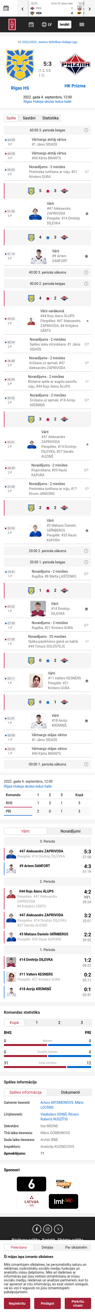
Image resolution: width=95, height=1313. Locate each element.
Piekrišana (19, 1247)
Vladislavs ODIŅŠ (54, 1114)
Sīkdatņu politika (70, 1240)
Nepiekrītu (17, 1303)
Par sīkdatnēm (76, 1247)
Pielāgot (47, 1303)
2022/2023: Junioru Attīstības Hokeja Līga (49, 42)
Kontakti (48, 1240)
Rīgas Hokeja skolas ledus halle (48, 102)
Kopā (14, 1022)
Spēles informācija (25, 1092)
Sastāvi (29, 118)
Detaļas (47, 1247)
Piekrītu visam (78, 1303)
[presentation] (22, 8)
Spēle (11, 118)
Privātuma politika (26, 1240)
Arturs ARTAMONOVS (57, 1102)
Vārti (25, 831)
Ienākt (64, 24)
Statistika (50, 118)
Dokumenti (70, 1092)
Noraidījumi (71, 831)
